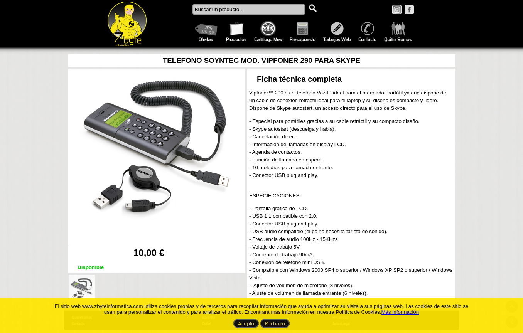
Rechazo (275, 323)
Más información (400, 312)
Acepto (246, 323)
